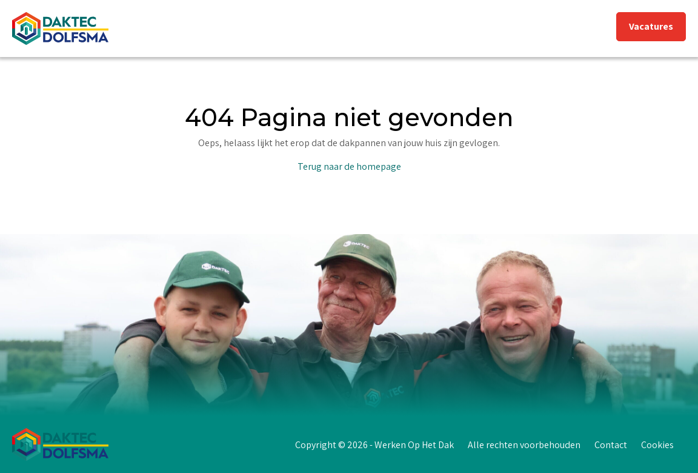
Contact (610, 444)
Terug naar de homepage (349, 166)
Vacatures (651, 26)
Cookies (657, 444)
